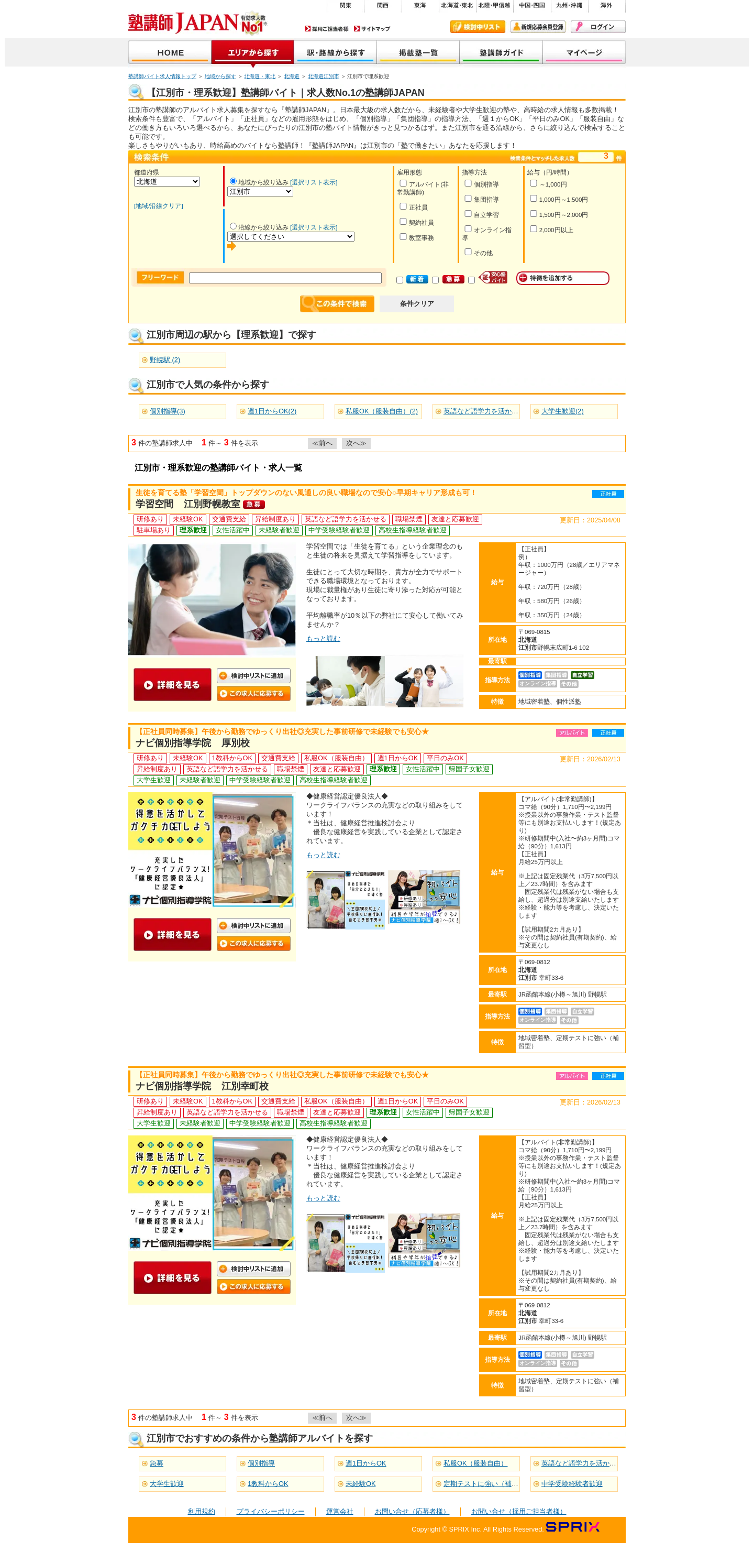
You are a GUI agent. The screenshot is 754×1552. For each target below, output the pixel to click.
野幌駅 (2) (165, 360)
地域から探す (253, 53)
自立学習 (481, 214)
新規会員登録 (538, 26)
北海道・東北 (259, 76)
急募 (156, 1463)
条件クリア (417, 304)
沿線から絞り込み (259, 227)
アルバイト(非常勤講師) (423, 187)
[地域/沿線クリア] (158, 206)
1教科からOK (268, 1484)
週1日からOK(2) (272, 411)
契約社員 (416, 222)
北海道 (292, 76)
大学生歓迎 (167, 1484)
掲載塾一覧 (418, 53)
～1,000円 (548, 184)
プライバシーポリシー (271, 1511)
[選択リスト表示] (313, 182)
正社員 (413, 207)
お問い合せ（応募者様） (412, 1511)
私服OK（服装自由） (475, 1463)
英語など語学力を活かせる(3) (488, 411)
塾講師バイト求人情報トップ (162, 76)
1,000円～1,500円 (559, 199)
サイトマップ (372, 28)
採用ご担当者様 (327, 28)
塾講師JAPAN (170, 53)
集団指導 (481, 199)
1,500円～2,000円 (559, 214)
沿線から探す (335, 53)
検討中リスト (477, 26)
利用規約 (201, 1511)
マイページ (584, 53)
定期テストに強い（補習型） (487, 1484)
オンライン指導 (487, 233)
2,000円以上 (551, 229)
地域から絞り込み (259, 182)
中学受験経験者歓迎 (572, 1484)
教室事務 (416, 237)
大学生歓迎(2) (562, 411)
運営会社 (339, 1511)
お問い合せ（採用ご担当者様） (519, 1511)
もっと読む (323, 638)
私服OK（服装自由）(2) (382, 411)
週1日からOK (366, 1463)
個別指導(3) (167, 411)
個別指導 (481, 184)
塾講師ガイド (501, 53)
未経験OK (361, 1484)
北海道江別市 (323, 76)
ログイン (598, 26)
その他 (478, 252)
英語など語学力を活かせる (582, 1463)
